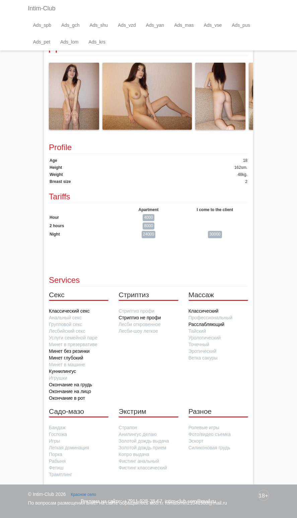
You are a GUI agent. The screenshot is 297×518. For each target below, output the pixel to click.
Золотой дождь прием (142, 447)
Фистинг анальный (139, 461)
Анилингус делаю (137, 434)
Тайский (197, 331)
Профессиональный (210, 317)
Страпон (128, 427)
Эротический (202, 351)
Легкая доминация (69, 447)
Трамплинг (60, 474)
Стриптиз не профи (140, 317)
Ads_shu (98, 25)
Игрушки (58, 378)
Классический (204, 311)
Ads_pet (41, 42)
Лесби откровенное (139, 324)
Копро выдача (134, 454)
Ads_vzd (127, 25)
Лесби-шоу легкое (138, 331)
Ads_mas (184, 25)
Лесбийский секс (67, 331)
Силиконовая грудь (209, 447)
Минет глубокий (66, 358)
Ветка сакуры (203, 358)
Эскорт (196, 441)
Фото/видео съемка (210, 434)
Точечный (199, 344)
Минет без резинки (69, 351)
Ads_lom (69, 42)
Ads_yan (155, 25)
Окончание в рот (67, 398)
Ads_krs (96, 42)
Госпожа (58, 434)
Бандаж (57, 427)
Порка (55, 454)
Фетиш (56, 467)
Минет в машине (67, 364)
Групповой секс (65, 324)
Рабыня (57, 461)
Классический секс (69, 311)
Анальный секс (65, 317)
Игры (54, 441)
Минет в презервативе (73, 344)
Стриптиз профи (136, 311)
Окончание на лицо (70, 391)
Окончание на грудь (70, 384)
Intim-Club (42, 8)
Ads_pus (241, 25)
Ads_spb (42, 25)
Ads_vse (213, 25)
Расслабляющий (206, 324)
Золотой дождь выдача (144, 441)
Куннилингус (62, 371)
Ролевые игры (204, 427)
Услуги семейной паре (73, 337)
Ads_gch (70, 25)
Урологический (205, 337)
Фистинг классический (143, 467)
